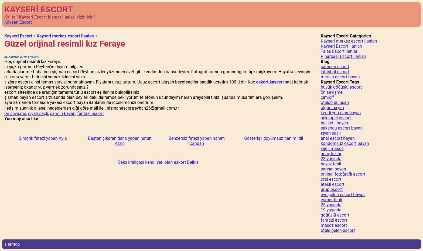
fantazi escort (90, 113)
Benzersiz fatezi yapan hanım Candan (197, 141)
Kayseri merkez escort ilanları (65, 36)
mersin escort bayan (340, 76)
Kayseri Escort (18, 22)
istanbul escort (335, 71)
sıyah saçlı (38, 113)
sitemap (12, 244)
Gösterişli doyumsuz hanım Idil (273, 138)
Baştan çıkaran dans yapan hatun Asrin (119, 141)
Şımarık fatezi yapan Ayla (43, 138)
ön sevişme (15, 113)
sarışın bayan (63, 113)
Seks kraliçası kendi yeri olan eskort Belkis (158, 162)
